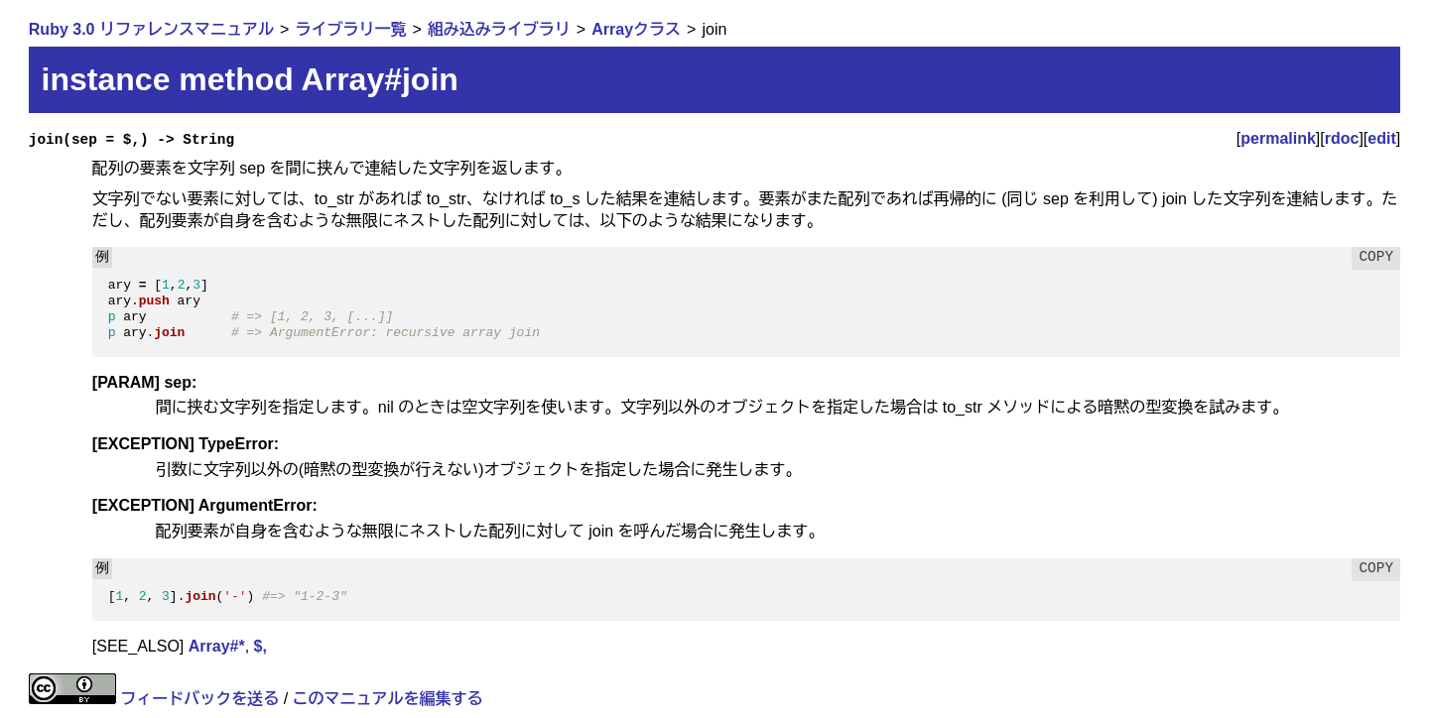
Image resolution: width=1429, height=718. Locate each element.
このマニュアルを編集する (388, 698)
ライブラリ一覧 (350, 29)
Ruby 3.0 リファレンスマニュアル (151, 29)
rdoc (1342, 138)
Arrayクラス (636, 29)
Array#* (217, 646)
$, (260, 646)
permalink (1278, 138)
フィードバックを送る (199, 698)
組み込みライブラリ (499, 29)
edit (1381, 138)
